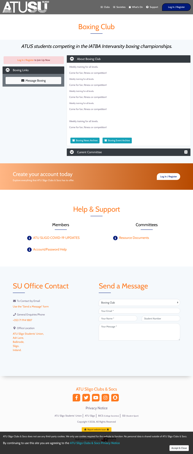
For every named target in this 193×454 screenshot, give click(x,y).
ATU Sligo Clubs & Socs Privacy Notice (95, 443)
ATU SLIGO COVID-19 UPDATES (56, 238)
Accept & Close (179, 448)
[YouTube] (96, 398)
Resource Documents (134, 238)
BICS (108, 415)
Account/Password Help (50, 249)
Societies (119, 7)
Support (152, 7)
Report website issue (96, 429)
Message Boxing (33, 80)
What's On (136, 7)
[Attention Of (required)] (139, 302)
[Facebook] (77, 398)
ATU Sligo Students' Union (68, 415)
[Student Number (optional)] (161, 318)
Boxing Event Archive (117, 140)
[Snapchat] (115, 398)
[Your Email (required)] (139, 311)
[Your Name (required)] (118, 318)
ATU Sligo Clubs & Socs (96, 389)
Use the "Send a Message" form (31, 306)
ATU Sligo (90, 415)
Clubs (105, 7)
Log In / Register (176, 7)
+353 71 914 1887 (22, 320)
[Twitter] (86, 398)
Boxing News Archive (85, 140)
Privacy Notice (97, 408)
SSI (130, 415)
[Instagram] (106, 398)
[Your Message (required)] (139, 332)
